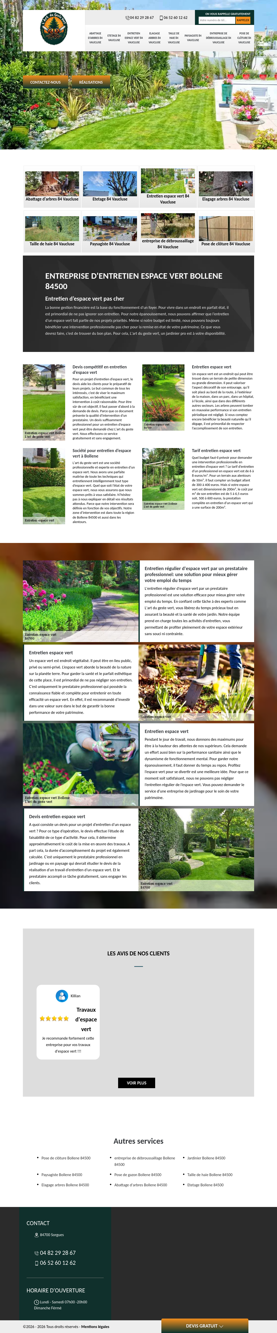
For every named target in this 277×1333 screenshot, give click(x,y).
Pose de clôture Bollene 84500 (66, 1158)
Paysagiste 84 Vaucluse (193, 38)
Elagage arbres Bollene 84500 (65, 1185)
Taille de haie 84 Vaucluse (174, 38)
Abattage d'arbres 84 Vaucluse (95, 38)
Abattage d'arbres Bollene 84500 (140, 1185)
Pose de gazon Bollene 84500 (137, 1174)
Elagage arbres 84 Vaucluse (154, 38)
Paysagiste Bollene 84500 (62, 1174)
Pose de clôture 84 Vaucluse (244, 38)
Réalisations (91, 82)
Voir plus (136, 1083)
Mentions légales (95, 1326)
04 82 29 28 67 (139, 17)
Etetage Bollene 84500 (205, 1185)
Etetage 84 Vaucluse (114, 38)
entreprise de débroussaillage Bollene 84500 (144, 1161)
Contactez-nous (45, 82)
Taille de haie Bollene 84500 (209, 1174)
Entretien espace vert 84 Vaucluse (134, 38)
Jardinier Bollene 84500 (206, 1158)
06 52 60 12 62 (173, 17)
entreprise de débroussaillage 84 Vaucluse (218, 38)
